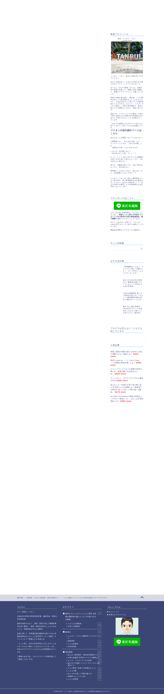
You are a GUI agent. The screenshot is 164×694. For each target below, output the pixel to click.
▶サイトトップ (113, 612)
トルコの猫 (84, 671)
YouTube (79, 23)
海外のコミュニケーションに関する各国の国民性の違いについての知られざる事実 (83, 616)
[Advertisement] (60, 143)
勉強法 (83, 632)
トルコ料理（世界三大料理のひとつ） (84, 668)
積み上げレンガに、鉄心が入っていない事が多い (54, 186)
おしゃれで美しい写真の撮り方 (84, 674)
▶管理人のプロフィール (116, 615)
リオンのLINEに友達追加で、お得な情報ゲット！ (54, 189)
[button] (85, 180)
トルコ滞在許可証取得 (104, 23)
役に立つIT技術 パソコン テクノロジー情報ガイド (84, 664)
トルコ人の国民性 (84, 624)
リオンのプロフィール (54, 23)
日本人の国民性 (84, 626)
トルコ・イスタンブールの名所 (84, 660)
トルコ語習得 (84, 644)
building (25, 530)
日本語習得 (84, 646)
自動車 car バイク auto (84, 676)
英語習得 (84, 641)
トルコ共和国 (84, 679)
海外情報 (83, 652)
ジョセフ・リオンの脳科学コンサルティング (84, 637)
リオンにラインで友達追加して (44, 656)
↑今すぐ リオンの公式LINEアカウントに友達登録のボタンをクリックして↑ (53, 503)
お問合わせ (128, 23)
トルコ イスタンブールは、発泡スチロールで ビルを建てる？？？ (61, 183)
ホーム (29, 23)
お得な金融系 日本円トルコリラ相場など (84, 657)
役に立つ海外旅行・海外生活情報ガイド (33, 33)
